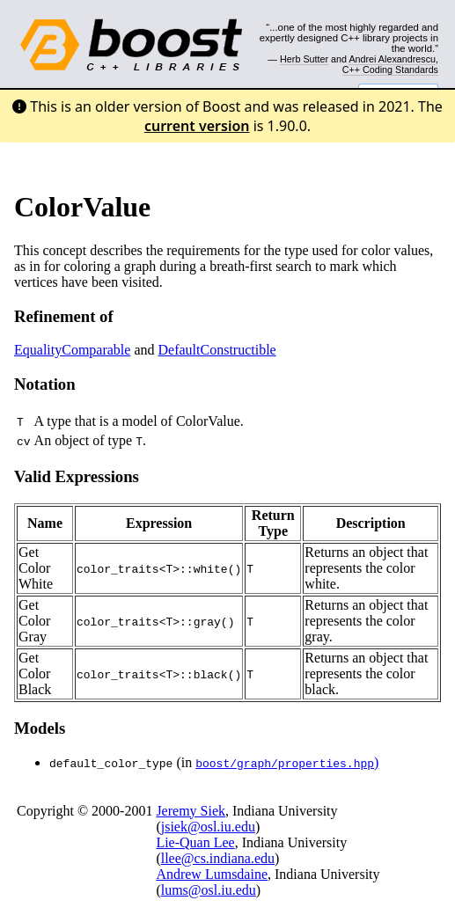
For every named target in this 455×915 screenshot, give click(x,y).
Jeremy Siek (190, 810)
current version (197, 125)
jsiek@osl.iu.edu (208, 826)
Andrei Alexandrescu (392, 59)
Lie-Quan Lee (195, 842)
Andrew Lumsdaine (212, 874)
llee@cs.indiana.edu (218, 858)
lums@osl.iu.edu (208, 889)
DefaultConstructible (217, 349)
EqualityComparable (72, 349)
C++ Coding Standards (390, 69)
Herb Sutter (304, 59)
